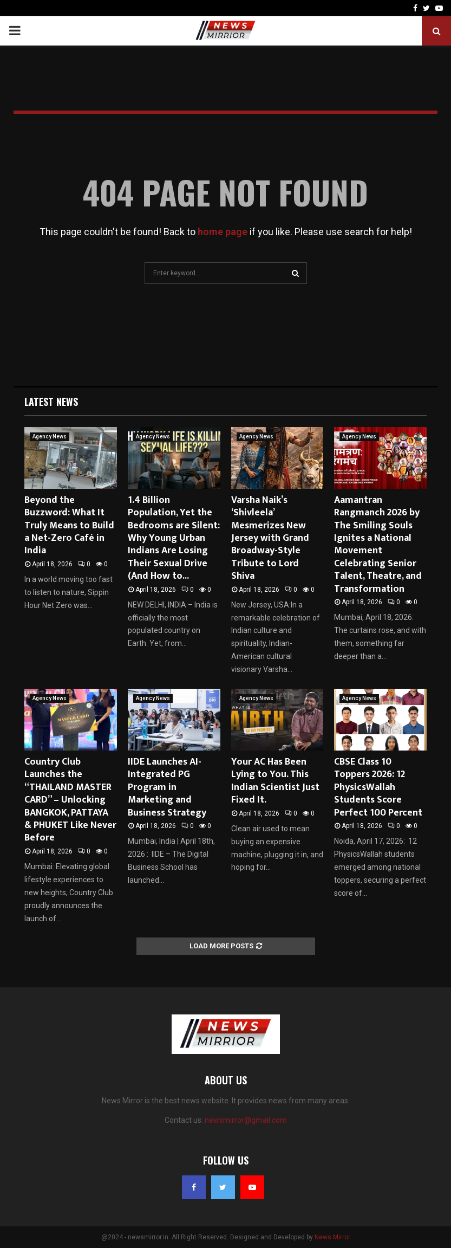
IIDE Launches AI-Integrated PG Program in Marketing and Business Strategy (167, 787)
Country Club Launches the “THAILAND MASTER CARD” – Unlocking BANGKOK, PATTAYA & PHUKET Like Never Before (70, 800)
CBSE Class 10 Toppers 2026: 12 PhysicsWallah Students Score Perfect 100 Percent (378, 787)
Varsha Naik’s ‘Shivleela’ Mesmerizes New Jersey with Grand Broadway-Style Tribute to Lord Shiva (270, 538)
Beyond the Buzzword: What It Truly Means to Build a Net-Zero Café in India (69, 525)
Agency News (49, 436)
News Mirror (332, 1237)
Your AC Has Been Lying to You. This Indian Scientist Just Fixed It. (275, 781)
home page (222, 231)
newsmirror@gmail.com (246, 1120)
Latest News (51, 402)
